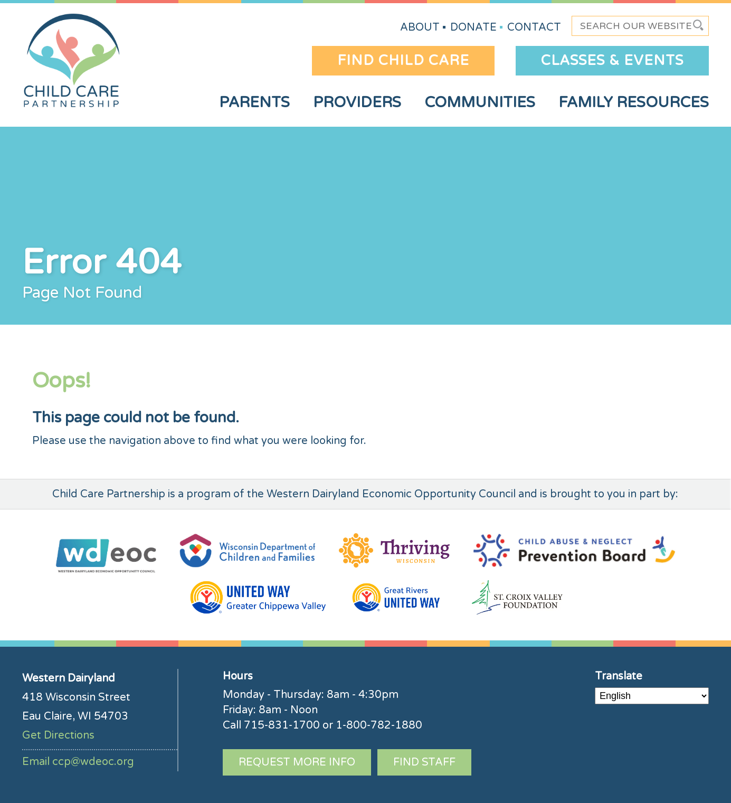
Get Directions (58, 735)
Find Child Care (403, 60)
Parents (254, 102)
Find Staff (424, 762)
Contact (534, 27)
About (420, 27)
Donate (473, 27)
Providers (357, 102)
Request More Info (297, 762)
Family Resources (633, 102)
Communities (479, 102)
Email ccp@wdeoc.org (78, 761)
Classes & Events (612, 60)
